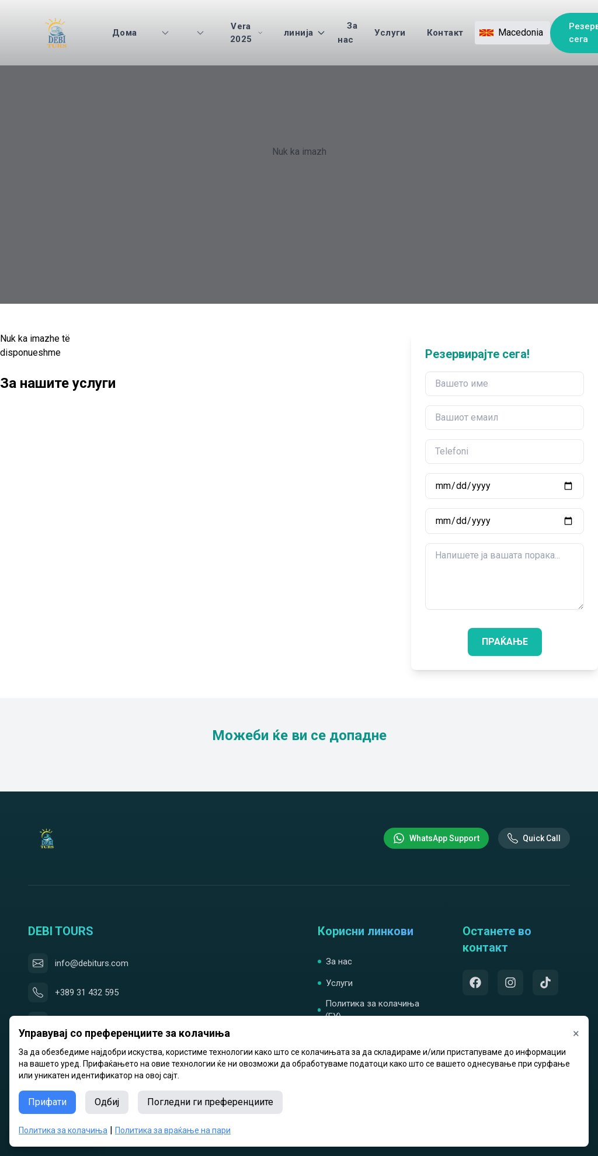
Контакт (445, 32)
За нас (347, 32)
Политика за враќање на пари (173, 1130)
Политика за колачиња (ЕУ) (368, 1010)
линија (305, 32)
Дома (124, 32)
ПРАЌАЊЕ (505, 641)
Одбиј (107, 1102)
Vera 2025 (246, 33)
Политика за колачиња (63, 1130)
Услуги (389, 32)
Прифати (47, 1102)
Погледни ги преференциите (210, 1102)
